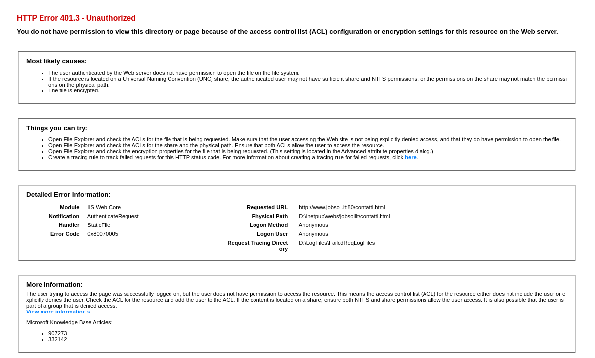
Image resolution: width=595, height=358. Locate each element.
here (411, 157)
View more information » (58, 311)
